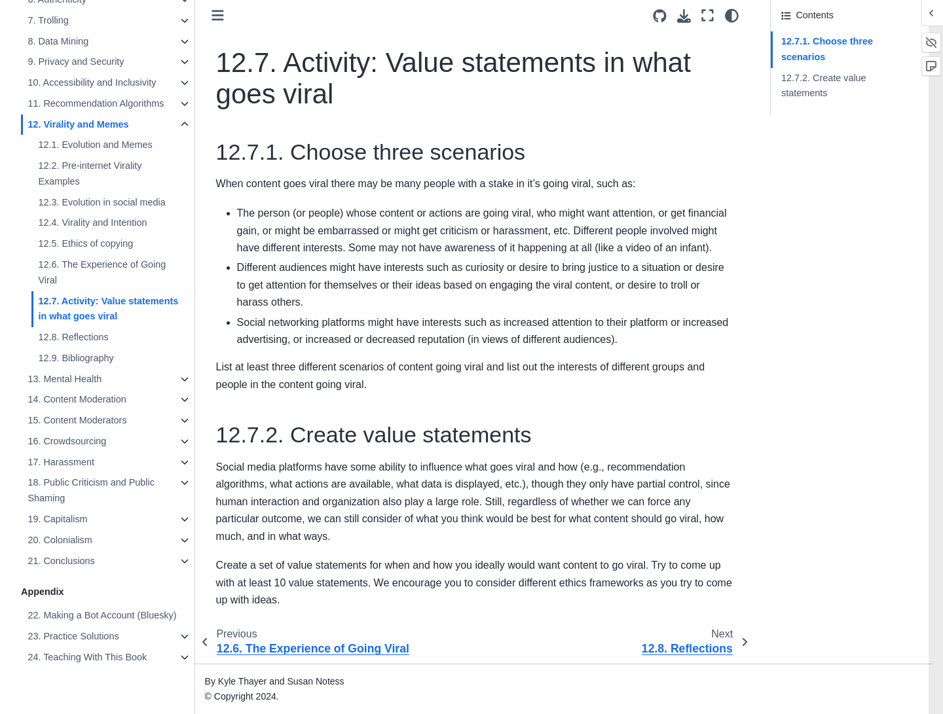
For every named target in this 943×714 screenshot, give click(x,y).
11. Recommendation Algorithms (96, 103)
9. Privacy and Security (76, 61)
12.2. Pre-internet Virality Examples (89, 173)
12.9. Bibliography (75, 358)
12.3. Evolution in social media (101, 202)
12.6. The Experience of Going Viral (102, 272)
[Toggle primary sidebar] (218, 15)
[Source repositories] (660, 16)
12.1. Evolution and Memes (95, 144)
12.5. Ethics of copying (85, 243)
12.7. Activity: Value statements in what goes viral (108, 309)
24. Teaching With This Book (87, 657)
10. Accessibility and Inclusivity (92, 82)
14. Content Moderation (77, 399)
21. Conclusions (61, 561)
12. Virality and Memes (78, 124)
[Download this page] (684, 16)
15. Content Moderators (77, 420)
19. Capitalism (57, 519)
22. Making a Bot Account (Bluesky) (102, 615)
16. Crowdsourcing (67, 441)
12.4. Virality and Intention (92, 222)
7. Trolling (48, 20)
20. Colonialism (60, 540)
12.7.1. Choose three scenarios (827, 49)
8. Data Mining (58, 41)
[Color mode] (732, 16)
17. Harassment (61, 462)
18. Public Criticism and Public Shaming (91, 490)
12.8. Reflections (73, 337)
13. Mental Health (65, 379)
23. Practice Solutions (73, 636)
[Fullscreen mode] (707, 16)
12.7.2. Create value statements (823, 86)
